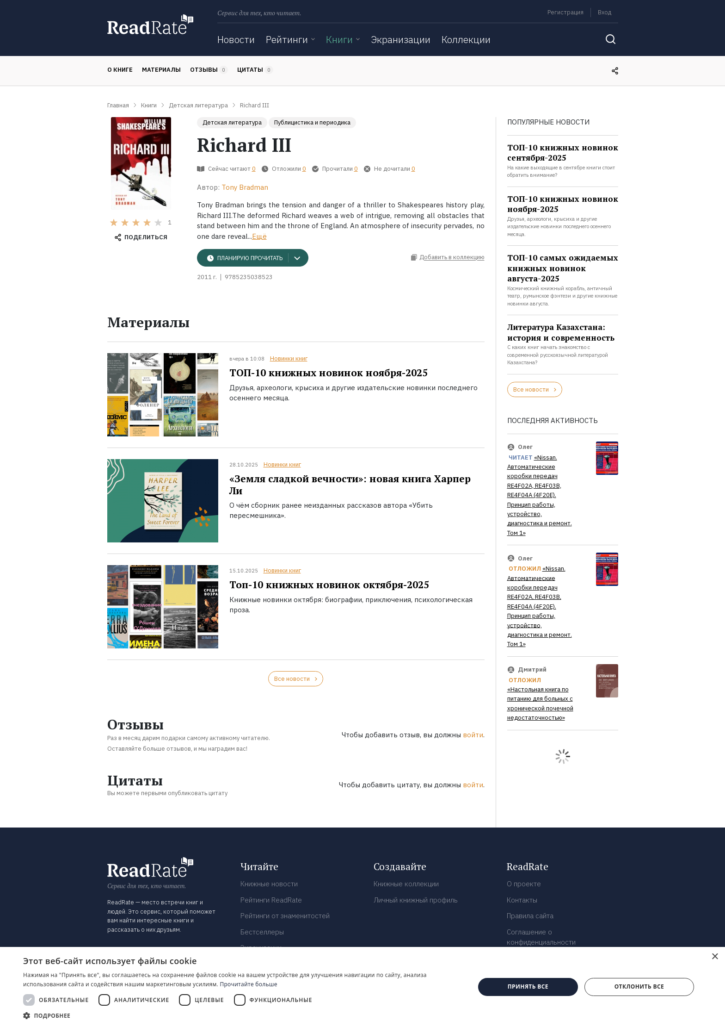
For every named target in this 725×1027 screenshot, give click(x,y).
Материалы (161, 70)
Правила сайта (530, 915)
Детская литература (232, 122)
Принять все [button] (528, 986)
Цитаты (255, 70)
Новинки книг (288, 358)
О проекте (524, 883)
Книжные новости (269, 883)
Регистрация (565, 12)
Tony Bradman (244, 187)
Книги (339, 39)
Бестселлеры (262, 931)
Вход (604, 12)
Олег (525, 447)
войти (473, 734)
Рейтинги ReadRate (271, 900)
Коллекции (466, 39)
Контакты (522, 900)
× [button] (714, 956)
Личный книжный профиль (416, 900)
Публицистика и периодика (312, 122)
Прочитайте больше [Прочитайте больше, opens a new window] (248, 984)
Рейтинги (287, 39)
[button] (242, 1015)
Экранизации (400, 39)
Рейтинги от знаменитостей (285, 915)
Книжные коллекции (406, 883)
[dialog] (362, 987)
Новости (236, 39)
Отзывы (209, 70)
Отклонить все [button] (639, 986)
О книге (120, 70)
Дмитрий (532, 669)
